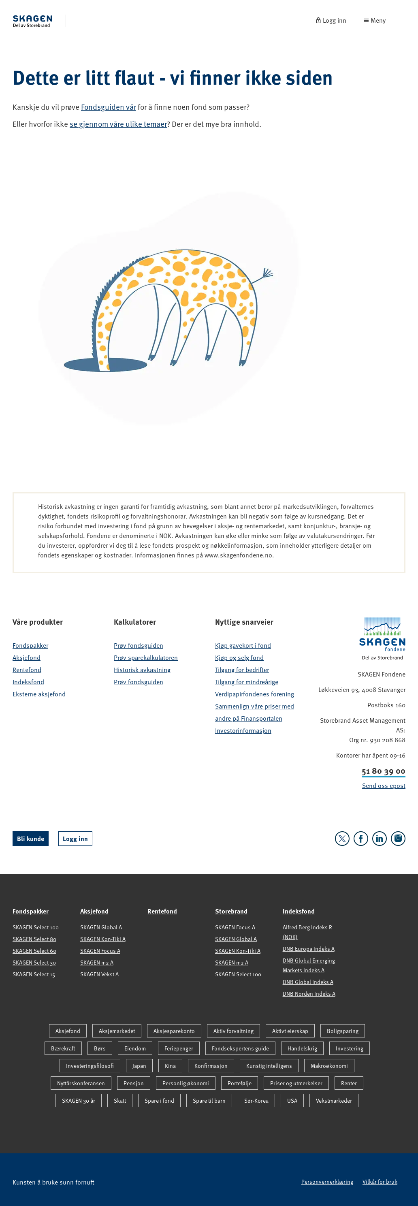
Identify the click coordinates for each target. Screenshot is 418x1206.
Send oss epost (383, 785)
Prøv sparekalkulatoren (146, 657)
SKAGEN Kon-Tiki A (103, 939)
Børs (100, 1048)
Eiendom (135, 1048)
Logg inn (75, 838)
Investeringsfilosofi (90, 1065)
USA (292, 1100)
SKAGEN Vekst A (99, 974)
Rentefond (27, 670)
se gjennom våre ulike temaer (118, 124)
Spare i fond (159, 1100)
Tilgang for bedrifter (242, 670)
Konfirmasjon (211, 1065)
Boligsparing (342, 1031)
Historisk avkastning (142, 670)
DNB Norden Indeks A (309, 993)
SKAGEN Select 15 (34, 974)
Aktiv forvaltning (233, 1031)
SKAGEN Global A (101, 927)
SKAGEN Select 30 (34, 962)
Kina (170, 1065)
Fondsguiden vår (108, 107)
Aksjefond (27, 657)
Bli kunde (30, 838)
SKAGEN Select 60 (34, 950)
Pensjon (134, 1083)
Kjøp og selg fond (239, 657)
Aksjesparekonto (174, 1031)
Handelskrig (302, 1048)
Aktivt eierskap (290, 1031)
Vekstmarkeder (334, 1100)
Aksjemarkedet (117, 1031)
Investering (349, 1048)
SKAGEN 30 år (78, 1100)
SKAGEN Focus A (100, 950)
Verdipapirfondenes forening (254, 694)
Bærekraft (63, 1048)
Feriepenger (178, 1048)
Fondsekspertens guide (240, 1048)
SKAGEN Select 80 (34, 939)
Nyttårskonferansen (81, 1083)
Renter (349, 1083)
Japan (139, 1065)
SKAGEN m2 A (96, 962)
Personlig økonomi (185, 1083)
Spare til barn (209, 1100)
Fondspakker (30, 645)
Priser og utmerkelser (296, 1083)
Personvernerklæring (327, 1181)
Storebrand (231, 911)
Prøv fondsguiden (138, 645)
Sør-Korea (256, 1100)
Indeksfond (28, 682)
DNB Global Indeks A (308, 982)
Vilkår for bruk (380, 1181)
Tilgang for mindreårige (246, 682)
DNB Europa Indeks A (309, 948)
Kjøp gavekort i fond (243, 645)
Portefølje (240, 1083)
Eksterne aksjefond (39, 694)
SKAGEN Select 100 (36, 927)
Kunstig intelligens (269, 1065)
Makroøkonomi (329, 1065)
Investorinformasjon (243, 730)
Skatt (120, 1100)
